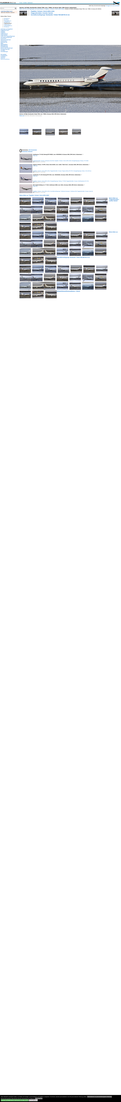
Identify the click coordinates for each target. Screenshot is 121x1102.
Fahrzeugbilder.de (7, 20)
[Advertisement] (26, 24)
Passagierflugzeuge (5, 49)
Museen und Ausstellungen (7, 48)
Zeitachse (3, 58)
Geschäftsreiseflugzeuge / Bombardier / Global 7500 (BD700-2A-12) (50, 15)
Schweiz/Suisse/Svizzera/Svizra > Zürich (68, 291)
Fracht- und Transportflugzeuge (8, 36)
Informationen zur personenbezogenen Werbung (99, 1096)
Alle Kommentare (33, 150)
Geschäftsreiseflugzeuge (6, 37)
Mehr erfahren (38, 1098)
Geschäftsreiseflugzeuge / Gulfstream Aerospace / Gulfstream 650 (63, 191)
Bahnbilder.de (6, 18)
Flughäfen (47, 9)
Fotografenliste (4, 55)
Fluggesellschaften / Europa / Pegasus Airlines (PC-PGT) (61, 170)
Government (3, 38)
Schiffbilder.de (7, 22)
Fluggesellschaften (5, 30)
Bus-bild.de (6, 19)
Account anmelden (115, 5)
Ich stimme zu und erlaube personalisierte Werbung (14, 1100)
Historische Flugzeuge (6, 39)
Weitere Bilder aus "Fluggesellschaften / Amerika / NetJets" (114, 199)
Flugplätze (3, 32)
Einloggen (108, 5)
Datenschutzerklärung (5, 59)
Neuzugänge (3, 54)
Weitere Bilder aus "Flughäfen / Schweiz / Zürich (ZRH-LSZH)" (34, 195)
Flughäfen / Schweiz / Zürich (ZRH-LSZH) (42, 11)
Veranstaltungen (4, 51)
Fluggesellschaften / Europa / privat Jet (85, 191)
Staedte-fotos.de (7, 24)
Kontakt (25, 2)
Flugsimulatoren (4, 33)
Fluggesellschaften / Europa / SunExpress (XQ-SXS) (43, 160)
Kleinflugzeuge (4, 42)
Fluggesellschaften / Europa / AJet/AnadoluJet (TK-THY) (77, 181)
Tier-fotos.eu (6, 26)
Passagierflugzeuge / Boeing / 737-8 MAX (80, 160)
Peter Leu (21, 115)
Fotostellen (3, 56)
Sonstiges (3, 50)
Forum (20, 2)
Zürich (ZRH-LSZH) (59, 9)
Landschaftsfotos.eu (8, 25)
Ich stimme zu (33, 1100)
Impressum (30, 2)
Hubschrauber (4, 41)
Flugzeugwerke (4, 35)
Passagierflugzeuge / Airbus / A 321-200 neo (82, 170)
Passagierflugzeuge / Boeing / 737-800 (58, 181)
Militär (2, 43)
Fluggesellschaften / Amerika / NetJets (42, 13)
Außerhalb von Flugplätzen (7, 29)
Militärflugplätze (4, 44)
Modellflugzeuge (4, 46)
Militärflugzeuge (4, 45)
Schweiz (52, 9)
